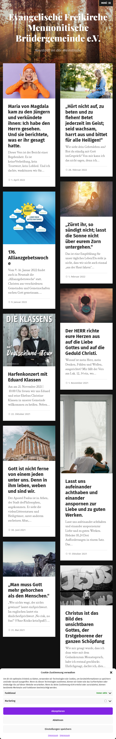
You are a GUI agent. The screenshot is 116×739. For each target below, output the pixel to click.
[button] (111, 672)
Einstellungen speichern (58, 729)
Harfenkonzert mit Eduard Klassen (27, 377)
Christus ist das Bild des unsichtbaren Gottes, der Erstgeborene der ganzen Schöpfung (84, 627)
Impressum (53, 735)
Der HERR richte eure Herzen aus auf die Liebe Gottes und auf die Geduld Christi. (84, 342)
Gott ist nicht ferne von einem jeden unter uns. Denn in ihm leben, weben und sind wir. (28, 480)
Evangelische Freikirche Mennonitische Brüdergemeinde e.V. (58, 27)
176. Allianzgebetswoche (28, 257)
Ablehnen (58, 720)
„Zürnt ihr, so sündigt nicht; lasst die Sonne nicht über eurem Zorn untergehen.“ (85, 236)
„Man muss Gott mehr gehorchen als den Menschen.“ (28, 590)
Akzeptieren (58, 711)
